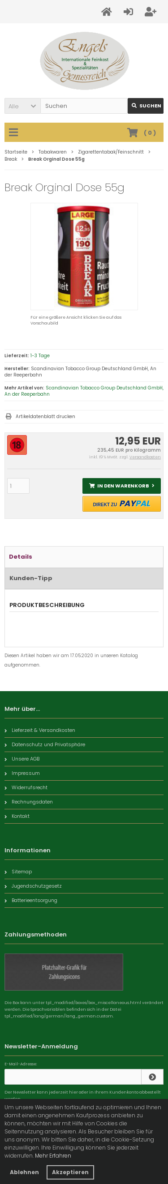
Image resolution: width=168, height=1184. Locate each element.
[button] (22, 106)
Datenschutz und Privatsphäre (44, 744)
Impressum (22, 773)
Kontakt (17, 816)
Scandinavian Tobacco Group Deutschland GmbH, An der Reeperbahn (84, 391)
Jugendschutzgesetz (33, 885)
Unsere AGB (21, 758)
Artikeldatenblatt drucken (45, 416)
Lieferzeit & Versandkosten (39, 730)
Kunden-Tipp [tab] (30, 578)
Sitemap (18, 871)
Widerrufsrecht (25, 787)
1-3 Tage (40, 355)
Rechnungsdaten (28, 801)
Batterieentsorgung (30, 900)
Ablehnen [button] (24, 1172)
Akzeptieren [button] (70, 1172)
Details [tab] (20, 556)
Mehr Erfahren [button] (53, 1155)
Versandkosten (145, 457)
